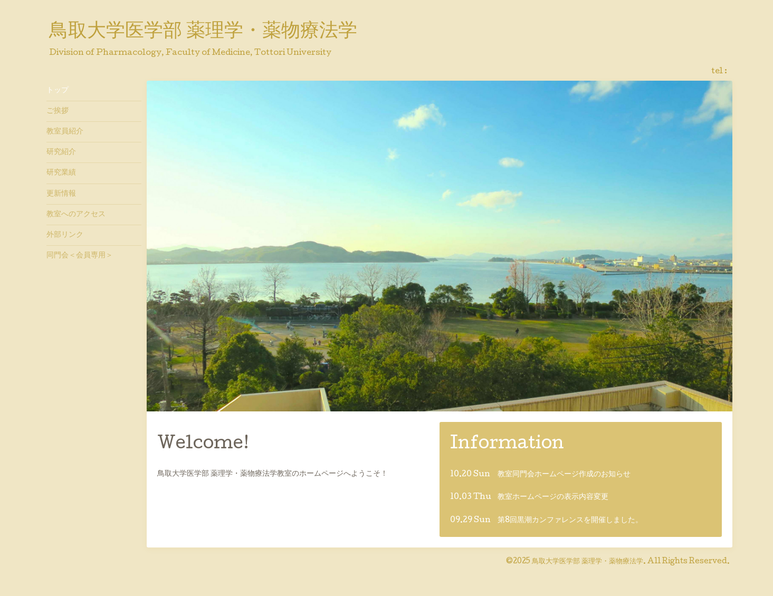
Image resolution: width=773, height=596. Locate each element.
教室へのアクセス (76, 214)
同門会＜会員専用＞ (79, 256)
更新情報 (61, 194)
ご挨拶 (57, 111)
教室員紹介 (64, 132)
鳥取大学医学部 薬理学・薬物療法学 (203, 32)
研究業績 (61, 173)
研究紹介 (61, 152)
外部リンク (64, 235)
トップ (57, 90)
